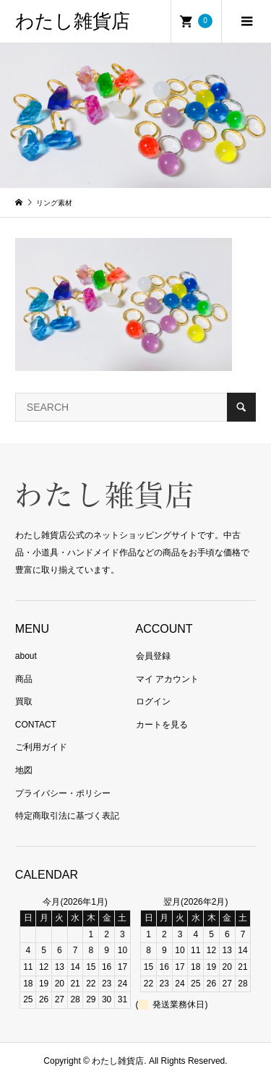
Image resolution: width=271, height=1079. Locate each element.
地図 (24, 770)
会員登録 (153, 656)
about (26, 656)
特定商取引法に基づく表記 (67, 816)
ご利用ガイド (41, 747)
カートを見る (162, 725)
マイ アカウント (167, 679)
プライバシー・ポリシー (63, 793)
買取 (24, 701)
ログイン (153, 701)
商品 (24, 679)
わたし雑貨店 (72, 21)
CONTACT (35, 725)
